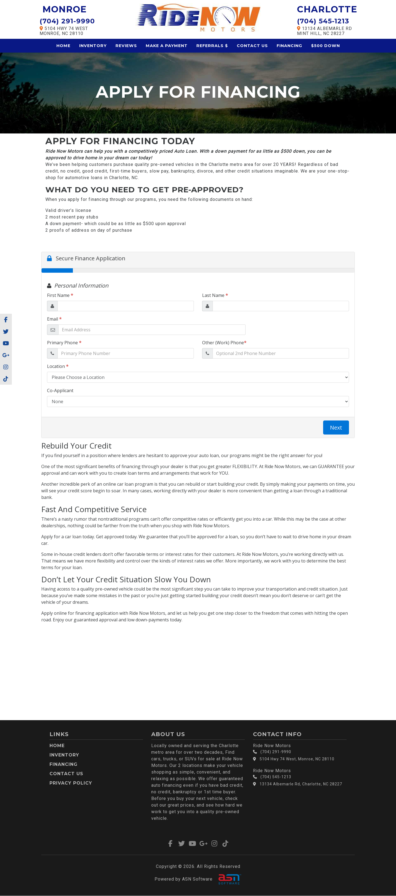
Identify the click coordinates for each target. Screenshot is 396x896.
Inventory (93, 45)
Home (63, 45)
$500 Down (325, 45)
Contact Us (252, 45)
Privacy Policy (71, 783)
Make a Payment (167, 45)
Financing (289, 45)
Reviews (126, 45)
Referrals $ (212, 45)
